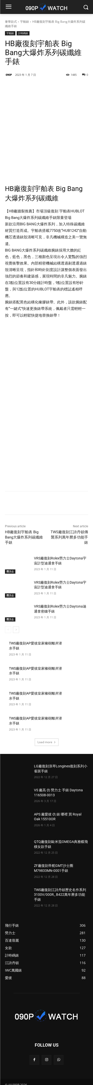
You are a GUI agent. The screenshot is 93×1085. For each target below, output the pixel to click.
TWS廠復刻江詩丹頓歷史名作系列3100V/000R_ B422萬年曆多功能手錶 (60, 874)
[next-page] (16, 609)
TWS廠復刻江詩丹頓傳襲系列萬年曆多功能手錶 (69, 516)
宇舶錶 (24, 21)
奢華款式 (11, 21)
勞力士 (10, 550)
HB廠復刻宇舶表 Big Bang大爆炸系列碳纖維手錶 (24, 516)
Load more (46, 722)
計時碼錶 (23, 33)
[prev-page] (8, 609)
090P (9, 75)
